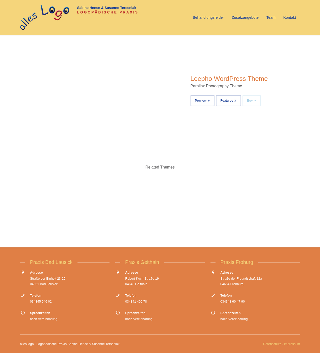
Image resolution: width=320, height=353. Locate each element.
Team (271, 17)
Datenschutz (272, 344)
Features (228, 100)
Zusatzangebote (245, 17)
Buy (251, 100)
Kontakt (289, 17)
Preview (202, 100)
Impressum (292, 344)
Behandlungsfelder (208, 17)
